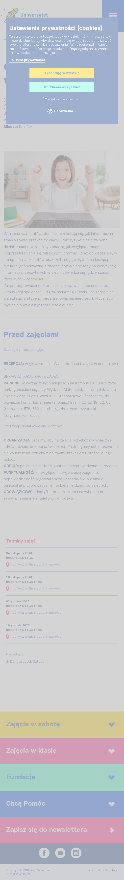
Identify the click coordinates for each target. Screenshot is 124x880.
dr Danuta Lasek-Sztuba (25, 661)
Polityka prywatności (27, 60)
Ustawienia (62, 111)
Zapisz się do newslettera (60, 830)
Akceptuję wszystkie (62, 73)
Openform (111, 870)
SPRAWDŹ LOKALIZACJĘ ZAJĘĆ (31, 376)
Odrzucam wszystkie (62, 87)
